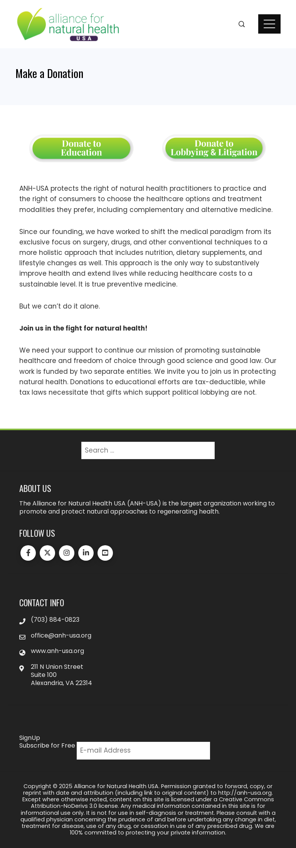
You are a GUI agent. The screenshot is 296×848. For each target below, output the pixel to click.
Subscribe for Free (47, 745)
